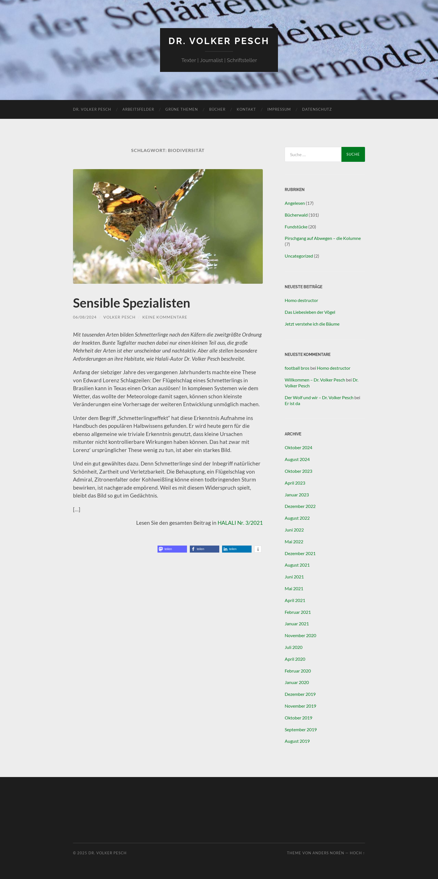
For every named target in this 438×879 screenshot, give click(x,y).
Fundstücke (296, 226)
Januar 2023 (297, 494)
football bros (297, 368)
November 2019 (300, 705)
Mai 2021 (294, 588)
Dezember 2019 (300, 694)
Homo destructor (301, 300)
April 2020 (295, 659)
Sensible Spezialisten (131, 302)
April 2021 (295, 600)
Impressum (279, 109)
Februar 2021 (298, 612)
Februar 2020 (298, 670)
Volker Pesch (119, 317)
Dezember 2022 (300, 506)
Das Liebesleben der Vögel (310, 312)
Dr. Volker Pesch (219, 41)
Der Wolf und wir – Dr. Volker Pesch (319, 397)
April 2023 (295, 482)
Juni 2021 (294, 576)
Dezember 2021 (300, 553)
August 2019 (297, 741)
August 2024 (297, 459)
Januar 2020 (297, 682)
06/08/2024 (85, 317)
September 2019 (301, 729)
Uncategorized (299, 255)
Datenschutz (317, 109)
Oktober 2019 (298, 717)
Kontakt (246, 109)
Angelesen (295, 203)
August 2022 (297, 518)
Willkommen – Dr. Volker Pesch (315, 379)
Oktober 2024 (298, 447)
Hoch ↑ (357, 853)
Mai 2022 (294, 541)
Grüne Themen (181, 109)
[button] (172, 549)
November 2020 (300, 635)
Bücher (217, 109)
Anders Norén (328, 853)
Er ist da (292, 403)
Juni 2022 (294, 529)
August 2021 (297, 564)
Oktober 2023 (298, 471)
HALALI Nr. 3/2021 (240, 522)
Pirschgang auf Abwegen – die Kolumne (323, 238)
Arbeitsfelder (138, 109)
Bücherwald (296, 214)
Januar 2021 (297, 623)
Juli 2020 (293, 647)
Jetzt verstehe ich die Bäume (312, 323)
